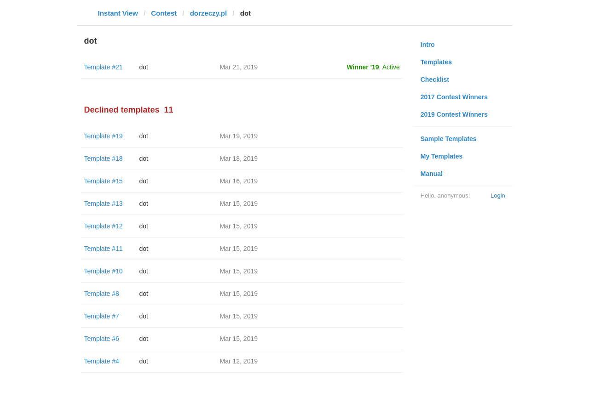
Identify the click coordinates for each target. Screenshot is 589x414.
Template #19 (103, 136)
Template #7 (101, 316)
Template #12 (103, 226)
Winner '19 (363, 67)
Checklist (435, 79)
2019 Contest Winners (454, 114)
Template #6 (101, 338)
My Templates (442, 156)
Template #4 (101, 361)
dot (143, 67)
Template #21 (103, 67)
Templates (436, 62)
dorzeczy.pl (208, 13)
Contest (164, 13)
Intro (428, 44)
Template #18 (103, 158)
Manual (432, 173)
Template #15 (103, 181)
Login (498, 195)
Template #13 (103, 203)
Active (391, 67)
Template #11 (103, 248)
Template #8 (101, 293)
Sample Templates (449, 138)
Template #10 (103, 271)
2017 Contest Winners (454, 97)
